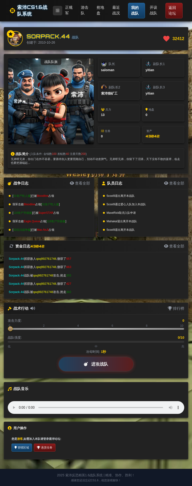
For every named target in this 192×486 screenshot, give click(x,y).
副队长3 (159, 87)
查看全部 (80, 183)
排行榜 (176, 308)
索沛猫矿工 (109, 93)
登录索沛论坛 (51, 439)
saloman (107, 70)
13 (103, 115)
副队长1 (159, 64)
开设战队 (153, 10)
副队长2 (114, 87)
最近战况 (116, 10)
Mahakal (112, 221)
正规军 (69, 10)
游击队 (84, 10)
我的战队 (135, 10)
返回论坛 (172, 10)
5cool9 (111, 196)
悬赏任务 (44, 447)
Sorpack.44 (48, 36)
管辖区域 (22, 447)
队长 (112, 64)
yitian (149, 70)
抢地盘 (100, 10)
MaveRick (113, 212)
